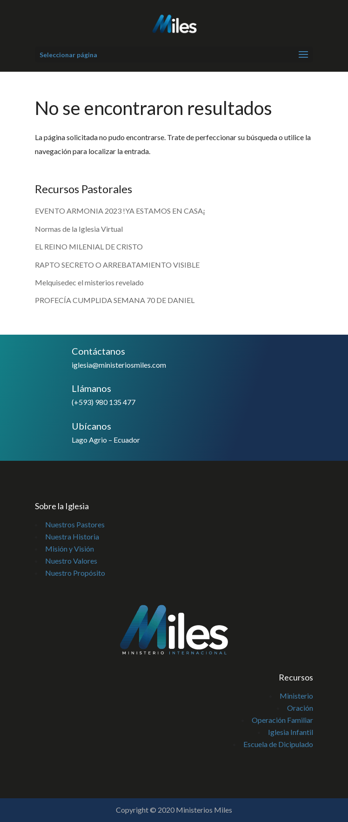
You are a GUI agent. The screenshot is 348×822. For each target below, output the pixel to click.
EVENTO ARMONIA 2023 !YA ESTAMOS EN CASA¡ (120, 210)
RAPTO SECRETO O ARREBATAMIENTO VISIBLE (117, 264)
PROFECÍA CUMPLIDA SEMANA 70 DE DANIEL (114, 300)
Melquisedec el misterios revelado (90, 282)
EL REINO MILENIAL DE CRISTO (89, 246)
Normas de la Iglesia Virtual (79, 228)
